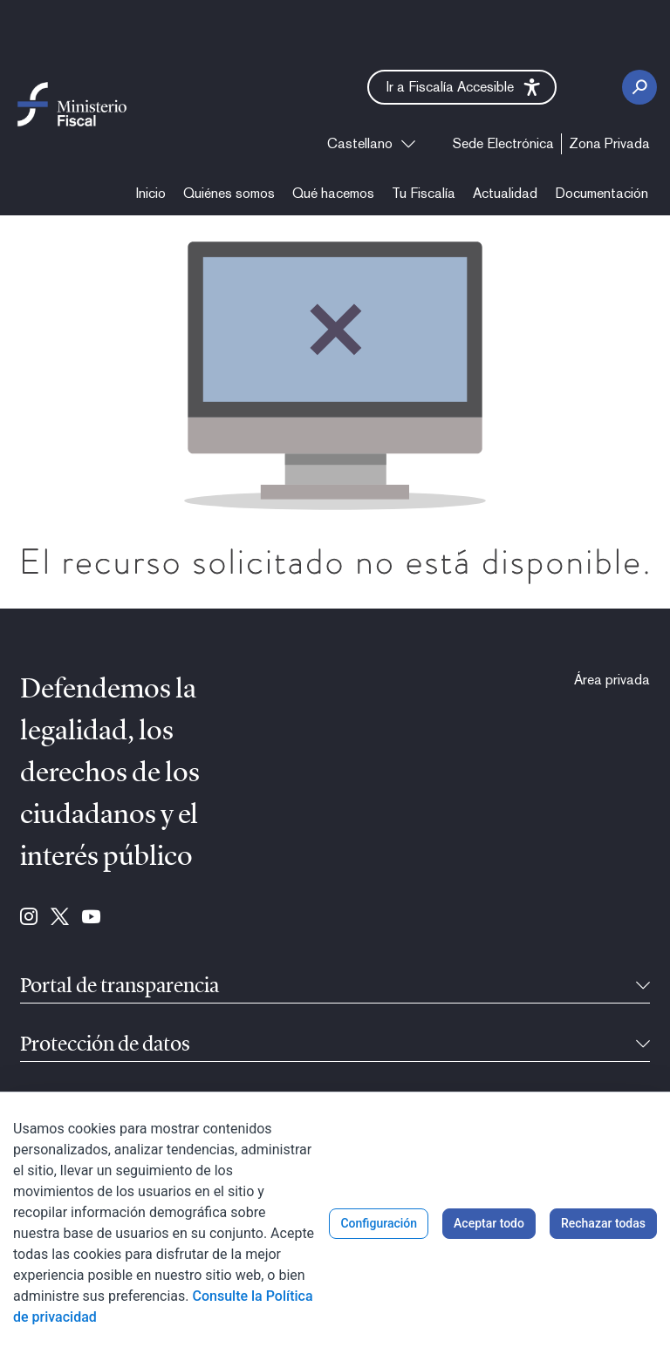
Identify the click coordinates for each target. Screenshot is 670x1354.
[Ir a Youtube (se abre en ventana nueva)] (91, 918)
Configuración (378, 1223)
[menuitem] (503, 143)
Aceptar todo (489, 1223)
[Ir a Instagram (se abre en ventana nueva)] (29, 918)
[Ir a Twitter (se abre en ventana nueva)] (60, 918)
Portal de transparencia (119, 986)
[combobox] (371, 143)
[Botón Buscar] (639, 87)
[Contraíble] (643, 987)
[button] (462, 87)
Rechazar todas (603, 1223)
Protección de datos (105, 1045)
